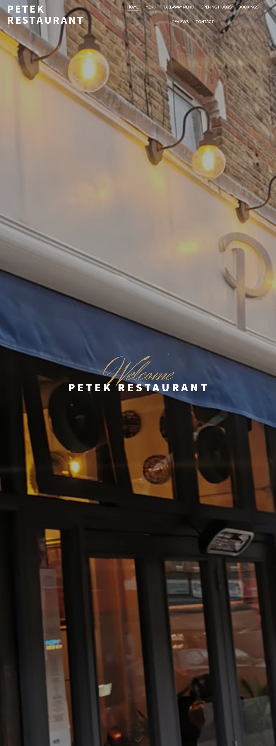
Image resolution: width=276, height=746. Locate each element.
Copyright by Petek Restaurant (138, 726)
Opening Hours (216, 7)
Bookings (249, 7)
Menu (150, 7)
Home (132, 7)
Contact (205, 21)
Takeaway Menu (178, 7)
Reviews (180, 21)
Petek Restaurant (46, 14)
